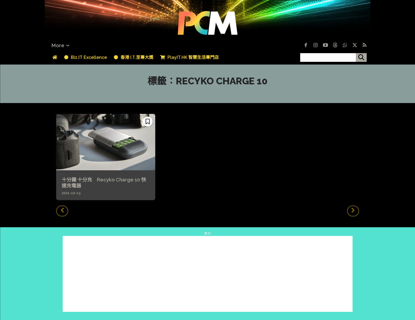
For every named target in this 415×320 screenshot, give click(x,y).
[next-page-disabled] (353, 211)
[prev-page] (62, 211)
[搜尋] (361, 57)
